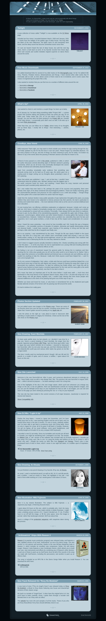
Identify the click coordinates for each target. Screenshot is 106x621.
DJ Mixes (66, 33)
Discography (64, 73)
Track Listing (46, 451)
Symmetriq (69, 22)
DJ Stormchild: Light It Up (29, 449)
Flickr (42, 20)
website (23, 601)
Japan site (55, 310)
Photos (48, 306)
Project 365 (56, 118)
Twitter (61, 20)
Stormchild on (26, 85)
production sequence (41, 519)
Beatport (61, 441)
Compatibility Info (25, 399)
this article (45, 161)
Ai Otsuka (63, 470)
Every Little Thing (40, 343)
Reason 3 (21, 540)
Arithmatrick (24, 565)
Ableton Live (24, 437)
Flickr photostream (30, 122)
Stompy (70, 441)
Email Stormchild (86, 615)
